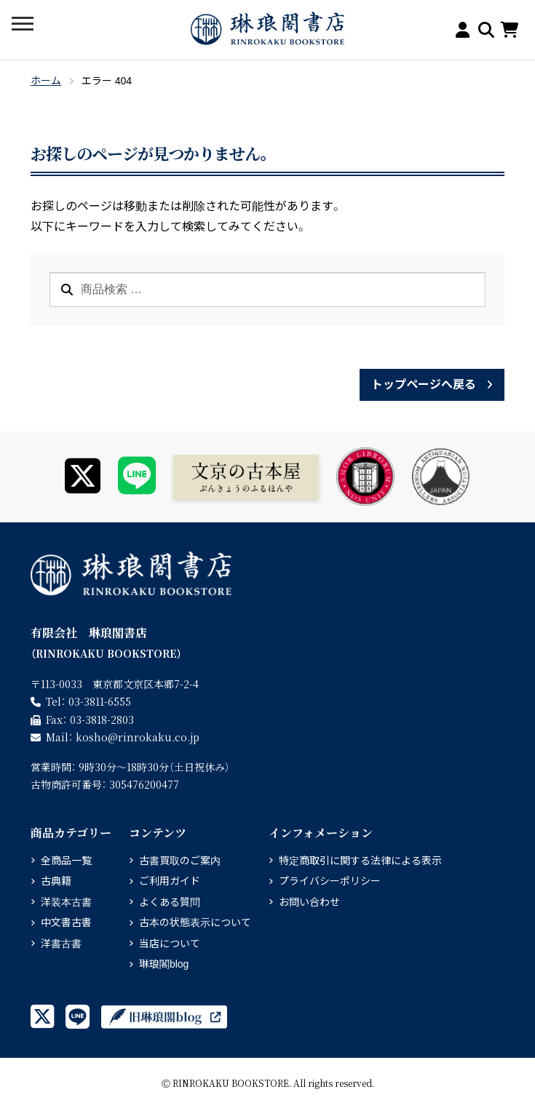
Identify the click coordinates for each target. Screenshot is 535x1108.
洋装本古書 (66, 902)
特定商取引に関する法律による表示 (360, 860)
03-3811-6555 (99, 701)
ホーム (46, 81)
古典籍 (56, 881)
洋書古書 (61, 943)
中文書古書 (66, 922)
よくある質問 (169, 902)
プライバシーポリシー (330, 881)
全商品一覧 (66, 860)
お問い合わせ (309, 902)
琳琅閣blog (164, 964)
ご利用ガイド (169, 881)
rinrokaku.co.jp (137, 737)
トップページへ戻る (423, 384)
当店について (169, 943)
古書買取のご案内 (180, 860)
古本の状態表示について (195, 922)
